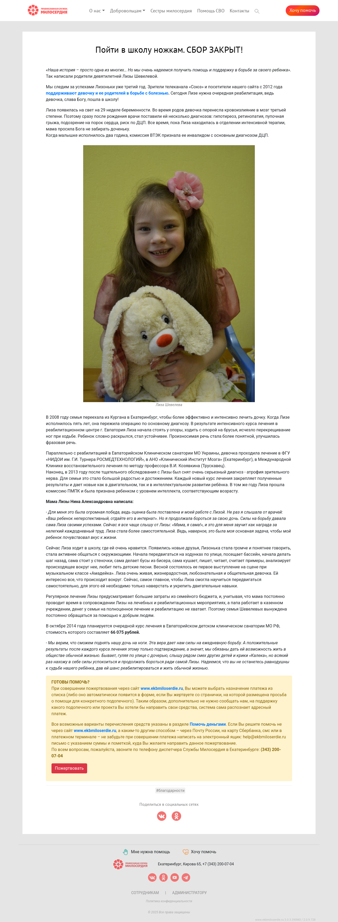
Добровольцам (126, 11)
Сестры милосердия (171, 11)
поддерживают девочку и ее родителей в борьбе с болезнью (107, 93)
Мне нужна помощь (146, 852)
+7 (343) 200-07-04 (218, 864)
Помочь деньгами (208, 724)
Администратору (189, 893)
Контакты (239, 11)
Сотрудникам (145, 893)
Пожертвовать (69, 768)
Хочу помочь (302, 10)
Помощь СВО (210, 11)
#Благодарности (170, 790)
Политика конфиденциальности (169, 901)
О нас (95, 11)
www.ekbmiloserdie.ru (162, 688)
